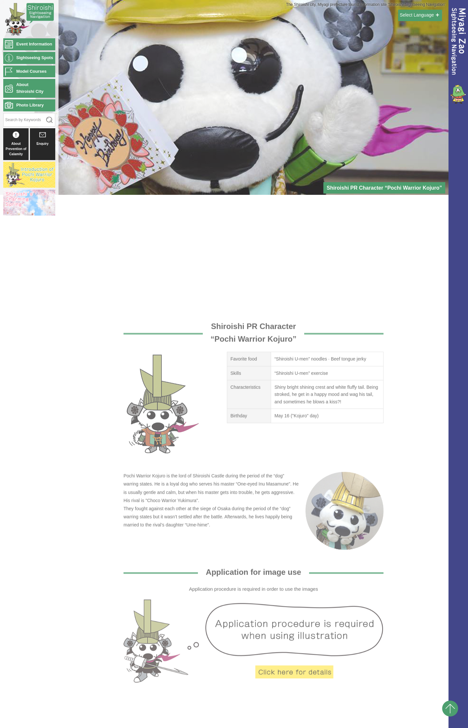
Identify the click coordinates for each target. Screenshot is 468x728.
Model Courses (31, 71)
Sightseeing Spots (34, 57)
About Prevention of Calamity (16, 144)
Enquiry (42, 138)
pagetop (450, 708)
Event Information (34, 44)
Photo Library (30, 105)
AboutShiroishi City (30, 88)
